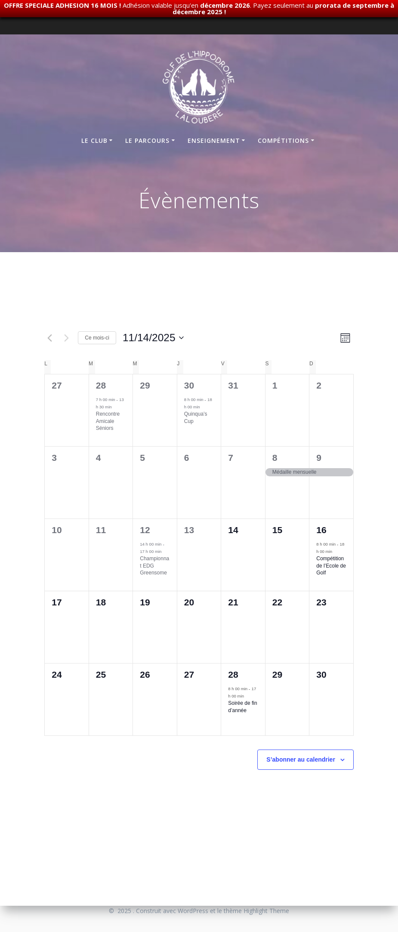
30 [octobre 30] (189, 385)
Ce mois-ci (97, 338)
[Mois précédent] (49, 338)
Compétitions (283, 140)
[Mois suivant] (66, 338)
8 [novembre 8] (275, 458)
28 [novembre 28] (233, 674)
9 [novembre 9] (318, 458)
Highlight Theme (266, 911)
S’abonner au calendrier (300, 759)
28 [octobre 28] (101, 385)
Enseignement (214, 140)
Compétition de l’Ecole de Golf (331, 565)
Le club (94, 140)
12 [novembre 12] (145, 530)
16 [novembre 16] (321, 530)
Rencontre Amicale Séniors (108, 421)
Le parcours (147, 140)
